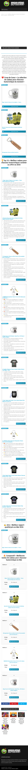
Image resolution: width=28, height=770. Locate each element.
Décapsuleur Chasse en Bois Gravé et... (10, 152)
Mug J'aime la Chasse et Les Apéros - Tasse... (12, 102)
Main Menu (5, 9)
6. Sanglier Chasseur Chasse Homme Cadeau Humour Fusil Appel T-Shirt (13, 370)
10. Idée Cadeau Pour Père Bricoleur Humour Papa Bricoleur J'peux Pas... (12, 506)
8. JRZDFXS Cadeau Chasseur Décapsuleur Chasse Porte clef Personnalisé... (12, 441)
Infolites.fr (3, 14)
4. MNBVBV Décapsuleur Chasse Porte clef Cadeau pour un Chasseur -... (13, 297)
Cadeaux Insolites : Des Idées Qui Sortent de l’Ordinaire (13, 720)
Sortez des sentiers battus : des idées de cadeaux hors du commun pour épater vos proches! (5, 722)
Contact (6, 768)
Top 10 (6, 14)
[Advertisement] (14, 32)
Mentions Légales (15, 768)
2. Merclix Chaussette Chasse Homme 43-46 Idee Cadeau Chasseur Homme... (12, 219)
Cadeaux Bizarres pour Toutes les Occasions (5, 732)
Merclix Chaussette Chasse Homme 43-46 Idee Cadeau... (12, 128)
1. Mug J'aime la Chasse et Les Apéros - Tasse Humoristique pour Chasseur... (12, 181)
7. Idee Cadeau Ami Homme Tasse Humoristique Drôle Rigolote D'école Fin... (13, 401)
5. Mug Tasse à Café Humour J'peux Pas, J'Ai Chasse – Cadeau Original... (13, 337)
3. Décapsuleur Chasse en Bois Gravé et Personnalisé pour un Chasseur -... (13, 257)
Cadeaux (2, 768)
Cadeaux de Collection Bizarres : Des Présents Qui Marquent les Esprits (21, 721)
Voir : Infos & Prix (14, 106)
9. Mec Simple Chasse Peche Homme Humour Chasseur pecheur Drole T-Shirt (13, 476)
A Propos (9, 768)
